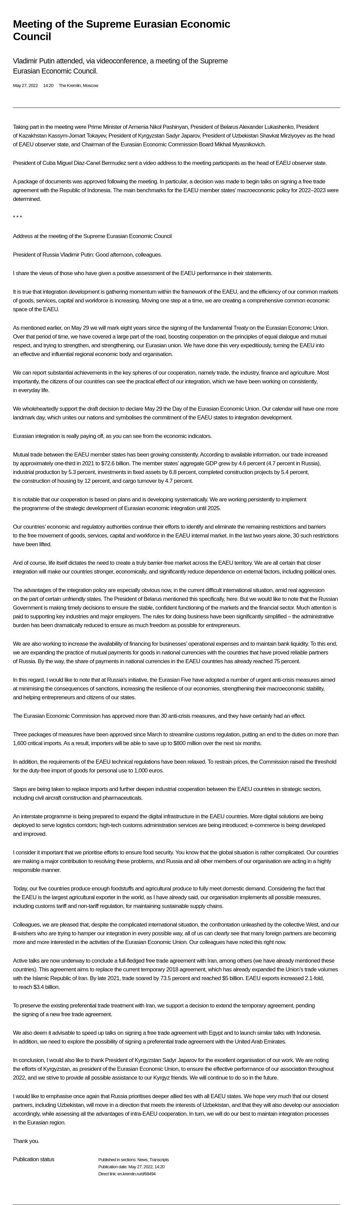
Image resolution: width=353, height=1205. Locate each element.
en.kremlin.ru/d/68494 (136, 1173)
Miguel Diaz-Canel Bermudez (91, 163)
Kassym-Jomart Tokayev (77, 136)
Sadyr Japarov (183, 136)
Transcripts (159, 1159)
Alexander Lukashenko (266, 127)
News (142, 1159)
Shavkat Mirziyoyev (282, 136)
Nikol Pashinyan (169, 127)
